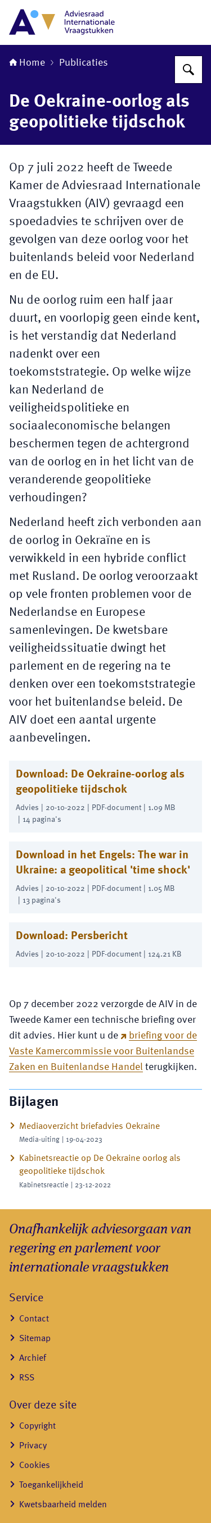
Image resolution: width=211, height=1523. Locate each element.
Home (27, 63)
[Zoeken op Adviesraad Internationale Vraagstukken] (188, 69)
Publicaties (83, 63)
